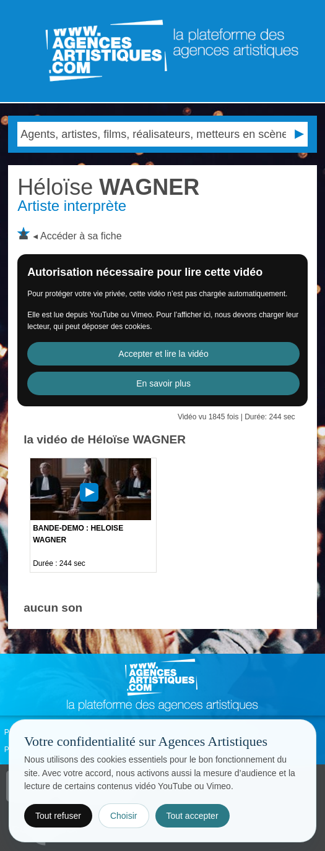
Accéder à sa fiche (81, 236)
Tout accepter (193, 816)
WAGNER (108, 187)
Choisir (123, 816)
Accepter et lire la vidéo (163, 354)
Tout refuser (58, 816)
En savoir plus (163, 383)
